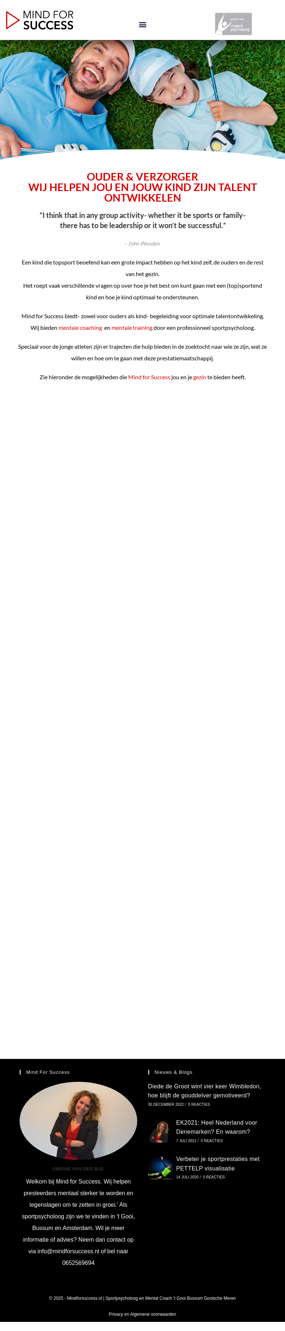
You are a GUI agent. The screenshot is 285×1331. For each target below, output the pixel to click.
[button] (142, 25)
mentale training (132, 327)
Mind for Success (149, 376)
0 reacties (199, 1105)
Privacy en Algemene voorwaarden (142, 1314)
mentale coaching (80, 327)
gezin (199, 376)
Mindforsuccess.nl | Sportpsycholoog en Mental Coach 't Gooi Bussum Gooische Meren (151, 1298)
